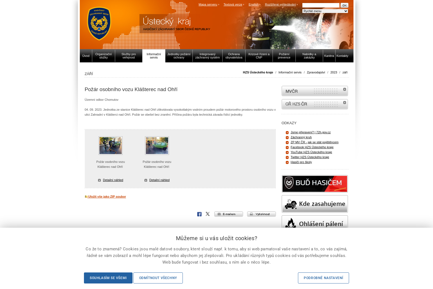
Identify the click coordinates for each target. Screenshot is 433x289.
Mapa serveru (208, 4)
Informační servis (290, 72)
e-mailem (228, 214)
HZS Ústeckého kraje (258, 72)
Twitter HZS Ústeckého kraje (310, 157)
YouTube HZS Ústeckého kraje (311, 152)
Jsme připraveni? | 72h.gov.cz (311, 132)
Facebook (199, 214)
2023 (334, 72)
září (344, 72)
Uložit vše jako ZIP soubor (105, 196)
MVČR (315, 91)
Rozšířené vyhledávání (280, 4)
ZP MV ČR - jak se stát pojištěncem (315, 142)
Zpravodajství (316, 72)
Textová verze (232, 4)
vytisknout (261, 214)
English (253, 4)
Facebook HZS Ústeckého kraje (312, 147)
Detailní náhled (113, 180)
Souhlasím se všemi (108, 278)
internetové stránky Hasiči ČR (315, 104)
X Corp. (208, 214)
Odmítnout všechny (158, 278)
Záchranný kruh (301, 137)
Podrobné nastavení (323, 278)
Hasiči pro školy (301, 162)
